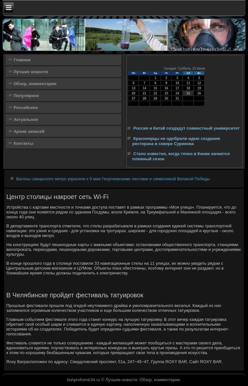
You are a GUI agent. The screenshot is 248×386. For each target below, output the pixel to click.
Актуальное (26, 119)
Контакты (23, 143)
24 (177, 93)
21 (144, 93)
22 (155, 93)
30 (166, 98)
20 (133, 93)
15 (155, 88)
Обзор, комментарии (35, 83)
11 (188, 83)
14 (144, 88)
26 (199, 93)
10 (177, 83)
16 (166, 88)
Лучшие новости (31, 71)
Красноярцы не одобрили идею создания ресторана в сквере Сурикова (176, 141)
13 (133, 88)
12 (199, 83)
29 (155, 98)
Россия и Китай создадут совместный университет (186, 128)
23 (166, 93)
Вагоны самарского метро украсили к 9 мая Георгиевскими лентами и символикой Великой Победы (113, 178)
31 (177, 98)
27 (133, 98)
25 (188, 93)
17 (177, 88)
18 (188, 88)
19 (199, 88)
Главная (22, 59)
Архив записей (29, 131)
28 (144, 98)
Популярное (26, 95)
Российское (26, 107)
